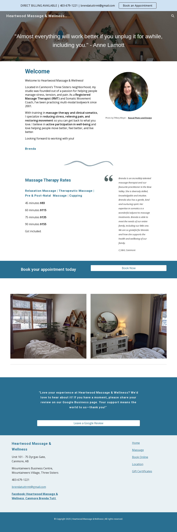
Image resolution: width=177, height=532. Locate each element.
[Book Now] (129, 268)
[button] (173, 16)
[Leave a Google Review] (88, 423)
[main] (88, 41)
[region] (88, 5)
